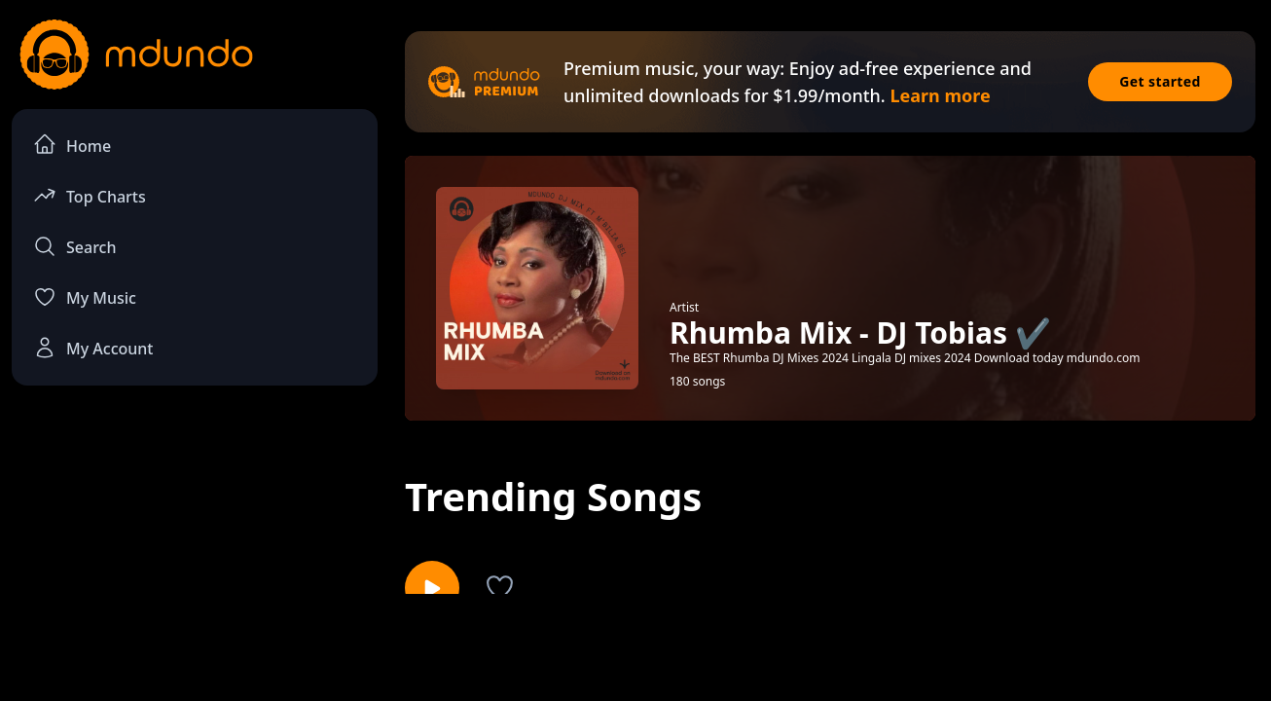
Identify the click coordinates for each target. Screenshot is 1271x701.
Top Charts (89, 195)
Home (72, 144)
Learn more (940, 95)
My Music (84, 297)
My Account (93, 347)
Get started (1160, 81)
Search (74, 246)
